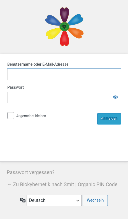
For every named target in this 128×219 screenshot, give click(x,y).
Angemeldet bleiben (31, 116)
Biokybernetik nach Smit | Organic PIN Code (64, 26)
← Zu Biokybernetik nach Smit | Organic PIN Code (62, 184)
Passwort (15, 87)
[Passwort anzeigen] (115, 96)
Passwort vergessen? (31, 172)
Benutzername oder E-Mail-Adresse (38, 64)
